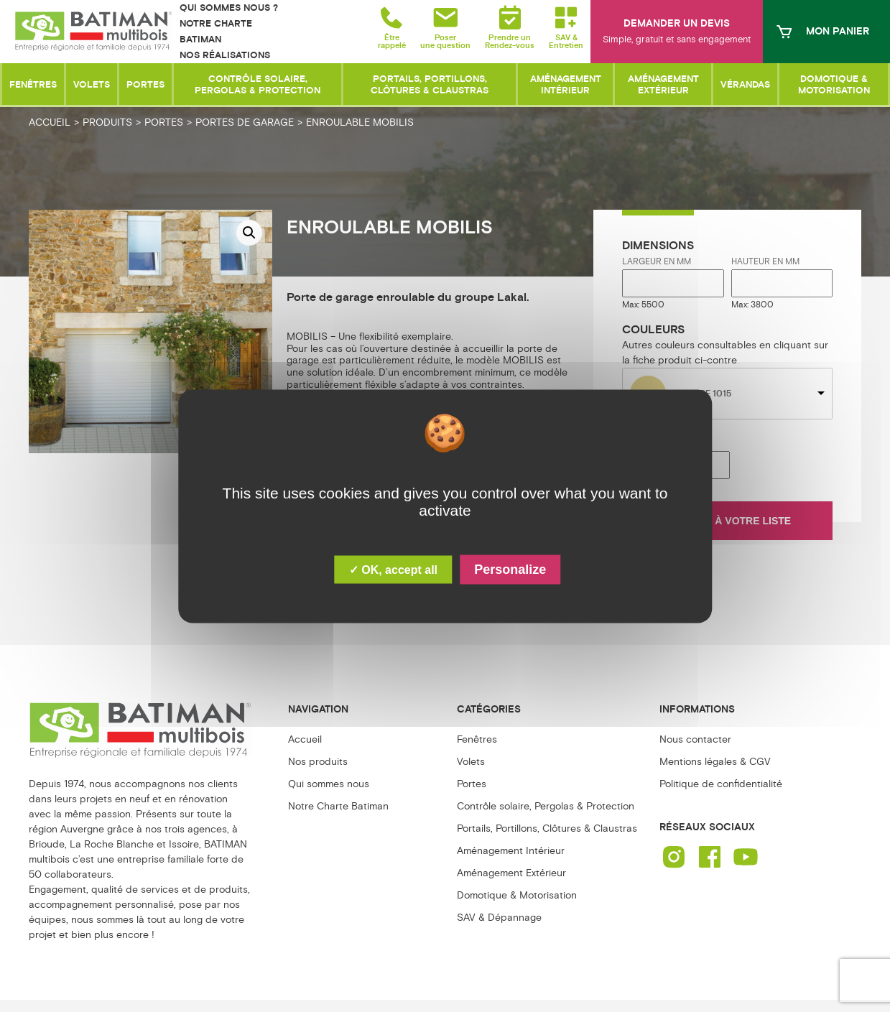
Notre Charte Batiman (338, 806)
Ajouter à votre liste (728, 520)
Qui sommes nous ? (229, 8)
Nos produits (318, 762)
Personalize (510, 569)
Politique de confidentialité (720, 784)
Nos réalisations (225, 55)
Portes (471, 784)
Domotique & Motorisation (517, 895)
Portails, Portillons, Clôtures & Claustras (547, 828)
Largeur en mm (656, 261)
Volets (471, 762)
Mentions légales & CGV (715, 762)
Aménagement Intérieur (511, 851)
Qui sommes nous (328, 784)
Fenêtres (477, 739)
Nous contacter (695, 739)
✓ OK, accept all (393, 569)
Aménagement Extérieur (511, 873)
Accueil (305, 739)
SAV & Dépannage (499, 917)
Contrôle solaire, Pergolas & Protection (545, 806)
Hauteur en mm (765, 261)
